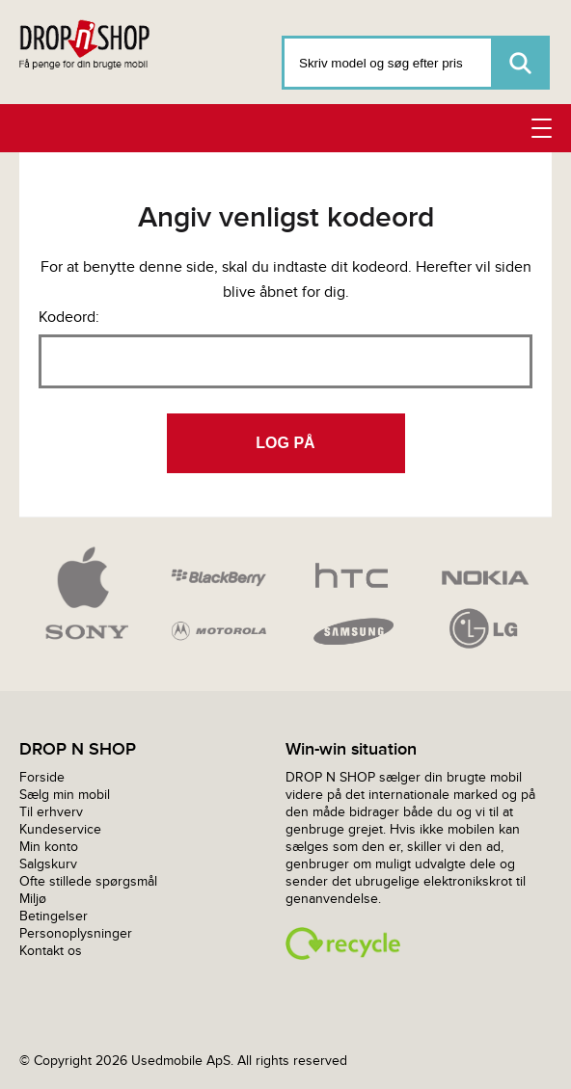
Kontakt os (50, 950)
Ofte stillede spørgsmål (88, 881)
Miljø (32, 898)
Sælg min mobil (64, 794)
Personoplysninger (75, 933)
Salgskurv (48, 864)
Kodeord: (69, 316)
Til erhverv (51, 812)
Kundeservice (60, 829)
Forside (42, 777)
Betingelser (53, 916)
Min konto (48, 846)
